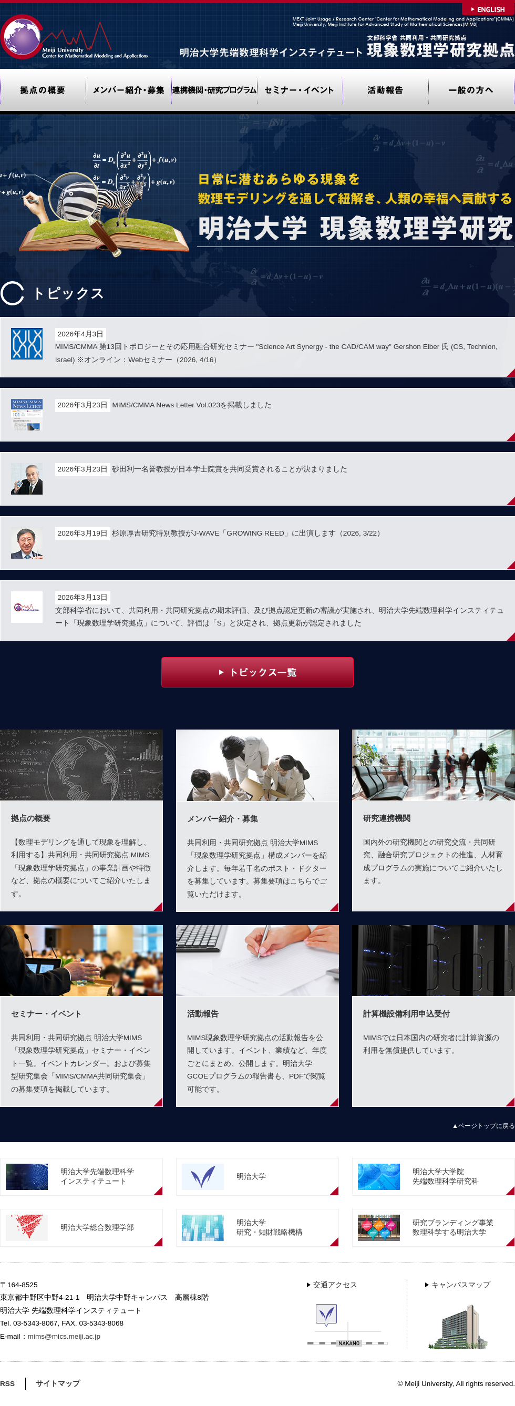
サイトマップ (58, 1384)
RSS (7, 1384)
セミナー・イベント (300, 91)
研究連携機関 (214, 91)
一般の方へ (471, 91)
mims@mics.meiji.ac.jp (64, 1336)
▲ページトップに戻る (483, 1126)
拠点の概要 (43, 91)
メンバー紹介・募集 (128, 91)
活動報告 (385, 91)
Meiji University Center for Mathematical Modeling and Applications (75, 36)
